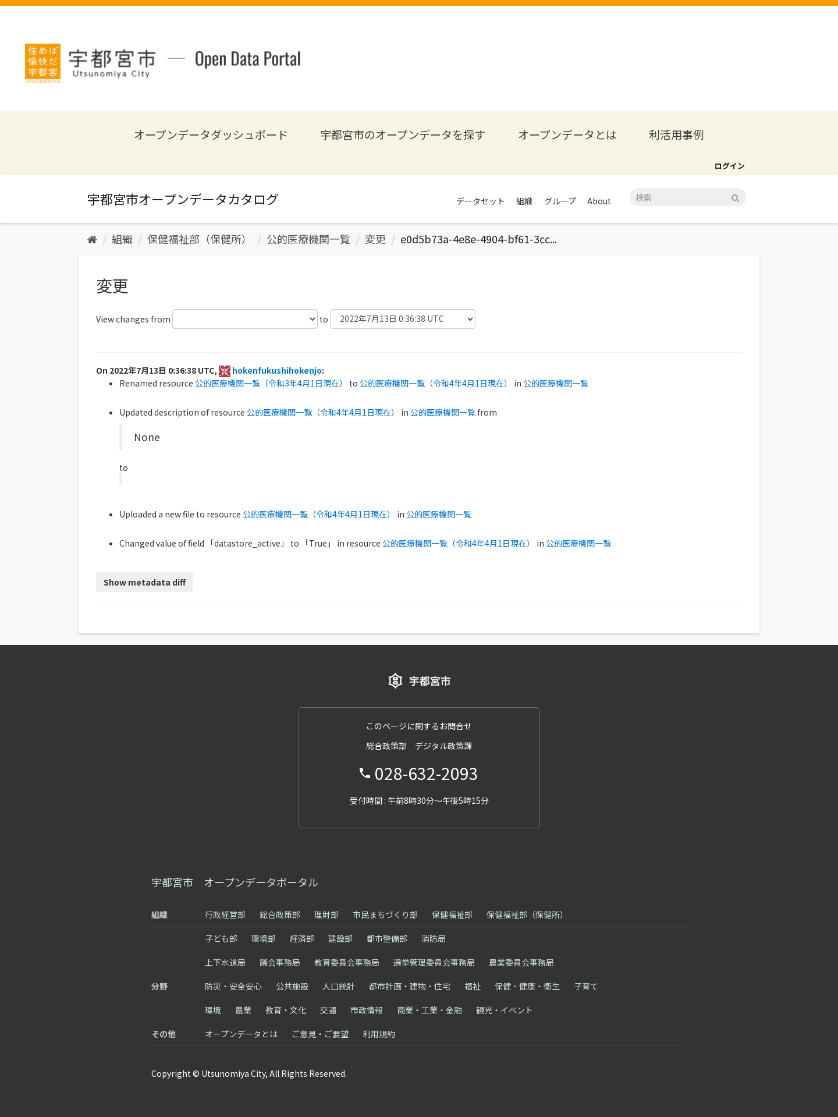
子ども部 (221, 938)
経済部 (302, 938)
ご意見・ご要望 (320, 1034)
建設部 (340, 938)
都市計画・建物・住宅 (409, 986)
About (599, 201)
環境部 (263, 938)
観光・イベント (504, 1010)
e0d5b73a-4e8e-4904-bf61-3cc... (478, 238)
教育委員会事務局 (346, 962)
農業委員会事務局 (521, 962)
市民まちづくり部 (385, 914)
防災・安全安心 (233, 986)
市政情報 (366, 1010)
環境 (213, 1010)
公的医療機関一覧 (308, 238)
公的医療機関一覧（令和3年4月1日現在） (271, 383)
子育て (586, 986)
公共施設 (292, 986)
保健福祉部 (452, 914)
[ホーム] (92, 238)
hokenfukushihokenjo (277, 370)
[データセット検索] (688, 197)
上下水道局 (225, 962)
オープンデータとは (567, 134)
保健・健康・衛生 (527, 986)
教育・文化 (285, 1010)
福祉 (472, 986)
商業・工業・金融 (429, 1010)
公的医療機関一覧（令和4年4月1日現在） (436, 383)
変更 (375, 238)
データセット (480, 201)
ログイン (730, 165)
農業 (243, 1010)
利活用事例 (676, 134)
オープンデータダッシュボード (211, 134)
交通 (328, 1010)
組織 (524, 201)
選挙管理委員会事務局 (434, 962)
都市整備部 (387, 938)
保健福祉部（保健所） (199, 238)
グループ (560, 201)
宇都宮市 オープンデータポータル (234, 881)
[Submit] (735, 196)
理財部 (326, 914)
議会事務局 (280, 962)
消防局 (433, 938)
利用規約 (379, 1034)
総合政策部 (280, 914)
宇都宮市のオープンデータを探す (402, 134)
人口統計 (338, 986)
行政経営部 (225, 914)
